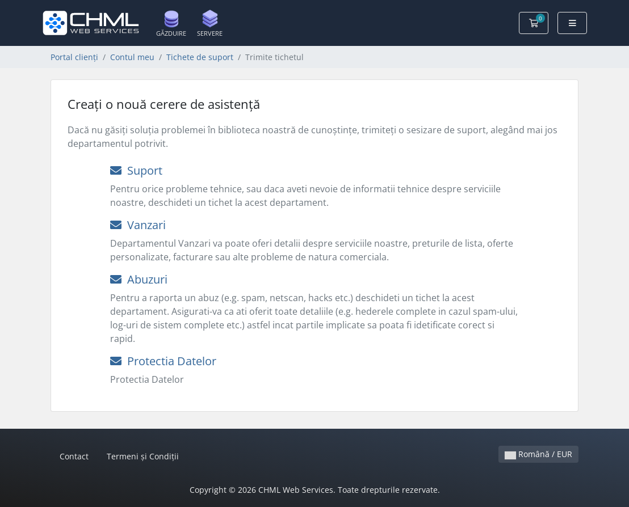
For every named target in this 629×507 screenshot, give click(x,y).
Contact (74, 456)
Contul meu (132, 57)
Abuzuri (138, 279)
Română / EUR (538, 454)
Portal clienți (74, 57)
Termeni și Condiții (143, 456)
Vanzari (138, 225)
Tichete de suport (199, 57)
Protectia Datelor (163, 361)
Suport (136, 170)
